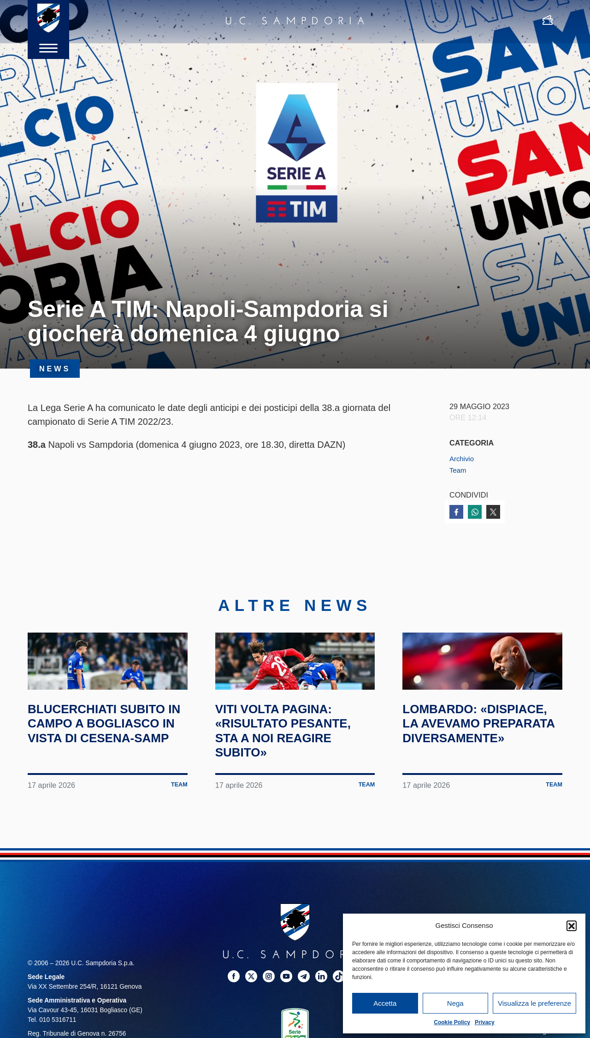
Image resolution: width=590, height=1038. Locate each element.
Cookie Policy (452, 1022)
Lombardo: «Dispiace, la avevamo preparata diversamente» (479, 770)
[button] (571, 925)
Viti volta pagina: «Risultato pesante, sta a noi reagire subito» (293, 770)
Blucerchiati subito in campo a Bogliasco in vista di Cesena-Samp (107, 770)
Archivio (462, 458)
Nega (455, 1003)
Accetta (384, 1003)
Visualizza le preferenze (534, 1003)
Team (458, 470)
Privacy (485, 1022)
